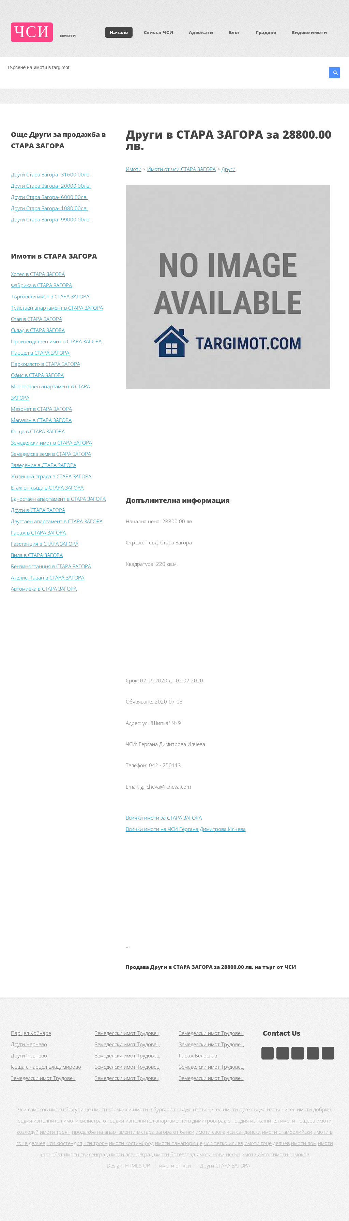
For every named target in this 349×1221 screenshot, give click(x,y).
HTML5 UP (137, 1165)
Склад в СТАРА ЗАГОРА (38, 330)
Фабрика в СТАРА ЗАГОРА (41, 285)
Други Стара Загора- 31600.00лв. (51, 174)
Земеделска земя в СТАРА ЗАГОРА (51, 453)
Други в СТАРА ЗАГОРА (38, 510)
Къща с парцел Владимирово (46, 1066)
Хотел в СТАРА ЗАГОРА (38, 274)
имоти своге (210, 1131)
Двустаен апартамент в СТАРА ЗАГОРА (57, 521)
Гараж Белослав (198, 1055)
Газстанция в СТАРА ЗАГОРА (44, 543)
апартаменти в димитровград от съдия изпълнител (217, 1120)
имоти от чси (175, 1165)
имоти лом (304, 1143)
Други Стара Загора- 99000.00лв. (51, 219)
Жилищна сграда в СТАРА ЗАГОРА (51, 476)
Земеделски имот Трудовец (127, 1033)
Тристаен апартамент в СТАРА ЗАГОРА (57, 307)
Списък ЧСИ (158, 32)
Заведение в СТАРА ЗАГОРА (43, 465)
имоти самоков (291, 1154)
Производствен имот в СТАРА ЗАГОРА (56, 341)
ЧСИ (32, 32)
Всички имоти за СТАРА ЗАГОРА (164, 817)
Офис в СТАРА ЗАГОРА (37, 375)
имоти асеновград (131, 1154)
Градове (266, 32)
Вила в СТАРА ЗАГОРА (37, 555)
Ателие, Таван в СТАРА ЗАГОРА (47, 577)
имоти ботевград (174, 1154)
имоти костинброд (131, 1143)
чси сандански (243, 1131)
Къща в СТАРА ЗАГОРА (38, 431)
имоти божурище (70, 1109)
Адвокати (201, 32)
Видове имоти (309, 32)
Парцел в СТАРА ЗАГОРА (40, 352)
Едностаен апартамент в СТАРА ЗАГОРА (58, 498)
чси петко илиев (223, 1143)
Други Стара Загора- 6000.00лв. (49, 197)
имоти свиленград (86, 1154)
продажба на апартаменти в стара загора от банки (133, 1131)
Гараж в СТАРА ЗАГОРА (38, 532)
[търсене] (165, 67)
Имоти (133, 169)
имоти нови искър (218, 1154)
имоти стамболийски (287, 1131)
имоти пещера (297, 1120)
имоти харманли (112, 1109)
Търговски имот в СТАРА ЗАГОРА (50, 296)
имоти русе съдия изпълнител (259, 1109)
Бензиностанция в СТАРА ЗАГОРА (51, 566)
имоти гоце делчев (267, 1143)
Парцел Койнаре (31, 1033)
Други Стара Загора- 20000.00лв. (51, 185)
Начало (119, 32)
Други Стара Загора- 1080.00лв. (49, 208)
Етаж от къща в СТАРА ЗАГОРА (47, 487)
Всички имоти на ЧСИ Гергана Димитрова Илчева (186, 828)
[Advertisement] (232, 447)
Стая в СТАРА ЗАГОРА (36, 318)
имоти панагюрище (178, 1143)
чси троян (96, 1143)
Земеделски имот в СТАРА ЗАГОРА (51, 442)
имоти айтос (257, 1154)
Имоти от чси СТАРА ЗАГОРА (181, 169)
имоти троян (55, 1131)
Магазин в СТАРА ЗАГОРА (41, 420)
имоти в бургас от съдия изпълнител (177, 1109)
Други (229, 169)
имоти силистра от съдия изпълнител (108, 1120)
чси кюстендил (64, 1143)
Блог (234, 32)
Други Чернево (29, 1044)
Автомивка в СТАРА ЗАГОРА (44, 588)
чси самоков (33, 1109)
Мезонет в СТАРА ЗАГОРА (41, 408)
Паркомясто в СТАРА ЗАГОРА (45, 363)
